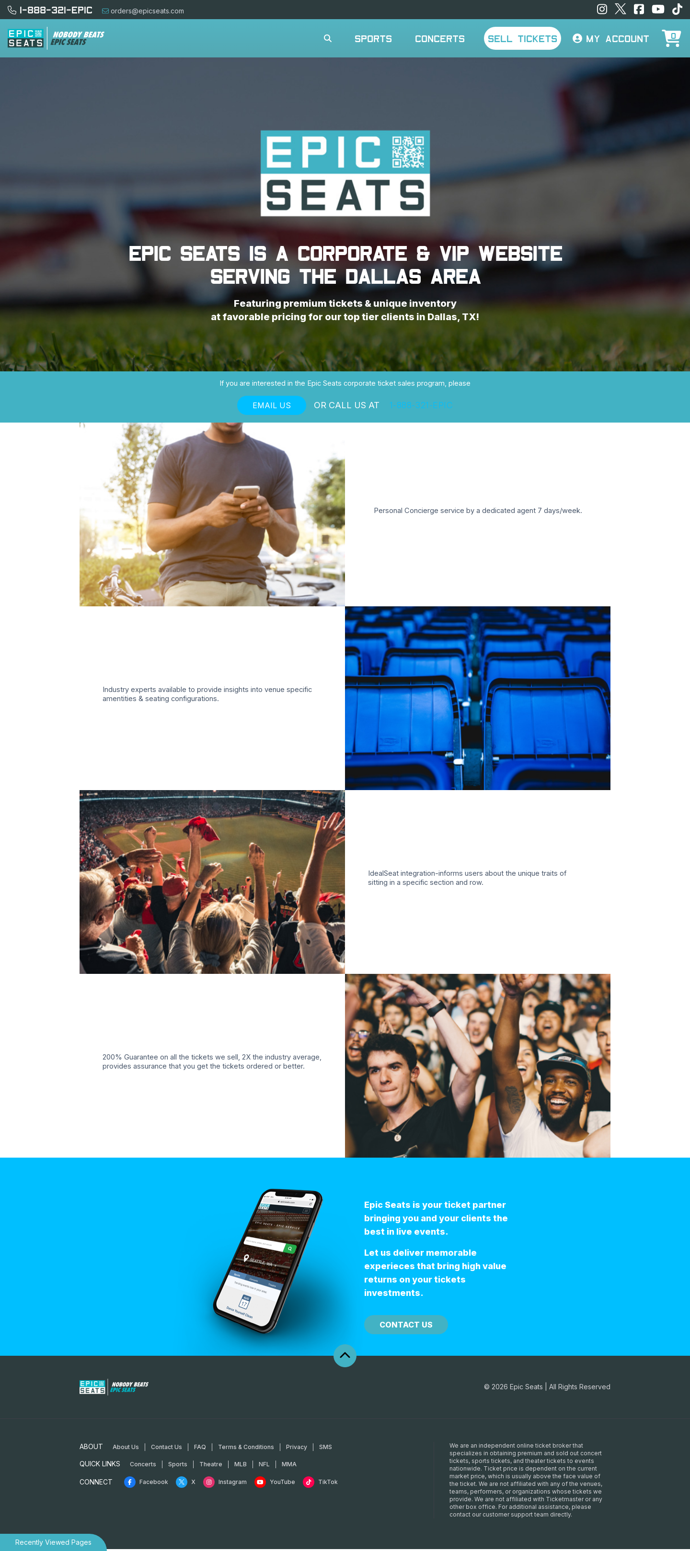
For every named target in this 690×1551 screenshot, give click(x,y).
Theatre (210, 1466)
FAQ (200, 1448)
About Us (126, 1448)
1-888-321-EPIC (50, 9)
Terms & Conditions (246, 1448)
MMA (289, 1466)
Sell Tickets (522, 38)
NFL (264, 1466)
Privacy (296, 1448)
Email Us (272, 408)
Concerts (440, 38)
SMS (325, 1448)
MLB (240, 1466)
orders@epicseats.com (143, 11)
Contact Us (406, 1327)
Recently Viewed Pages (53, 1542)
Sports (373, 38)
